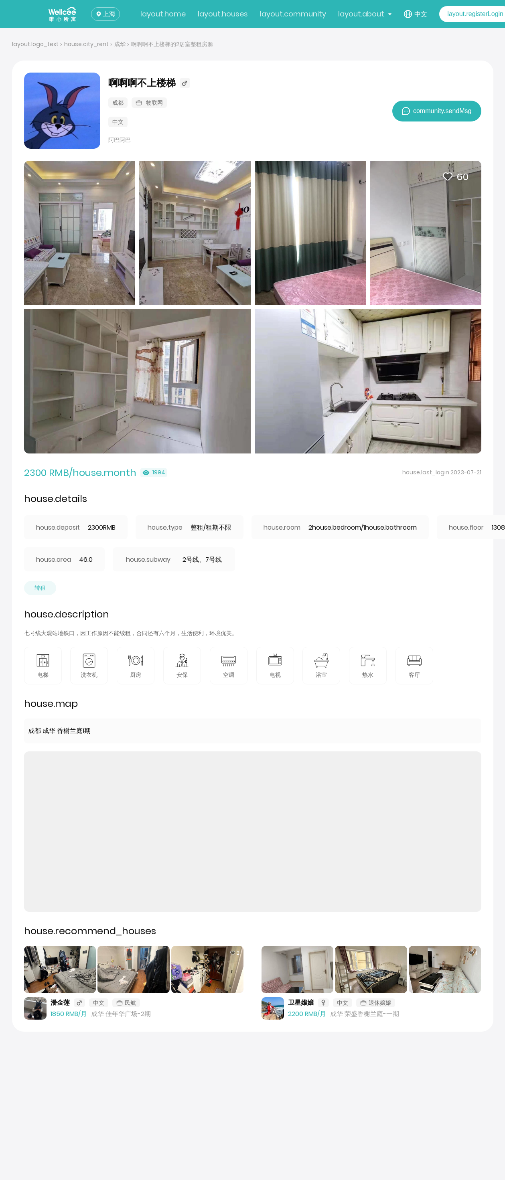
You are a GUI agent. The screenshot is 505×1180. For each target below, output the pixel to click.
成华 (120, 44)
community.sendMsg (437, 111)
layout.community (293, 14)
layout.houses (223, 14)
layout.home (163, 14)
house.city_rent (86, 44)
